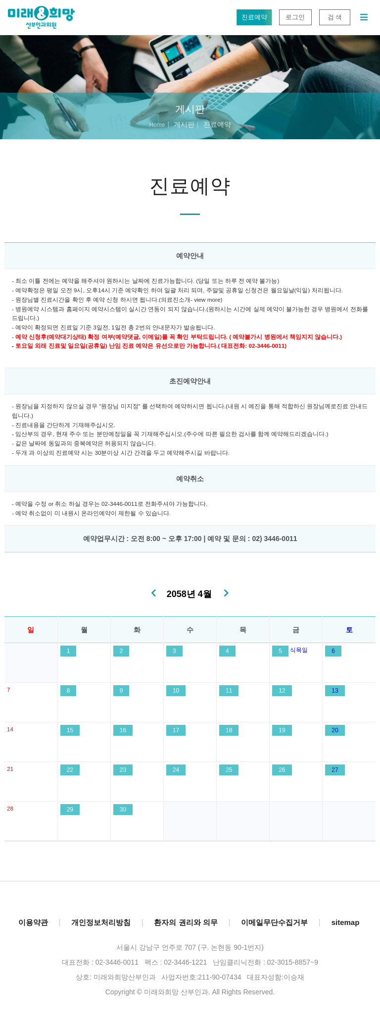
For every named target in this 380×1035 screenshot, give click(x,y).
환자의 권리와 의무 (185, 922)
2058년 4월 (189, 594)
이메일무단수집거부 (274, 922)
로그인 (295, 17)
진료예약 (254, 17)
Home (157, 124)
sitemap (346, 922)
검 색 (334, 17)
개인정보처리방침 (101, 922)
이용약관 (33, 922)
